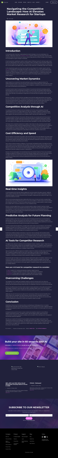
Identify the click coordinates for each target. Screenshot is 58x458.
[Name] (17, 415)
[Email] (40, 415)
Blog (34, 2)
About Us (29, 2)
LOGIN (47, 2)
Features (20, 2)
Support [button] (38, 2)
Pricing (24, 2)
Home (16, 2)
